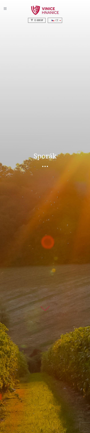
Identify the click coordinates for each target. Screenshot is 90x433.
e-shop (36, 20)
